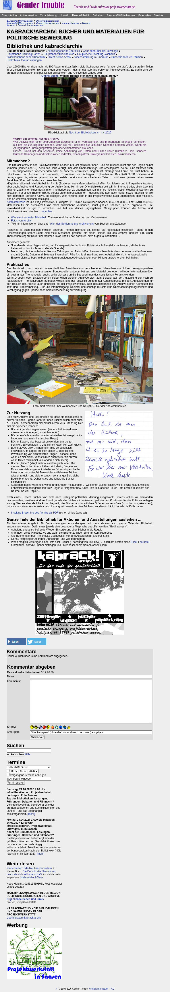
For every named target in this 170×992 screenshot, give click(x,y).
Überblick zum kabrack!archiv (24, 917)
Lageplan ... (48, 211)
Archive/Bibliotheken (47, 20)
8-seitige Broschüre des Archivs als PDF (34, 512)
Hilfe (27, 754)
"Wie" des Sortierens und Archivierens (71, 223)
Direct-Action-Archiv (59, 57)
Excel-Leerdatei (140, 542)
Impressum (102, 989)
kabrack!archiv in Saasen (76, 22)
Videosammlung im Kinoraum (91, 57)
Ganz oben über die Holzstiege (100, 51)
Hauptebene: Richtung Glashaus (96, 54)
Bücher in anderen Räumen (127, 57)
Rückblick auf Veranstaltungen (24, 60)
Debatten (98, 15)
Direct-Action (9, 15)
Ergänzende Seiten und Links (25, 899)
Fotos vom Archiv (21, 220)
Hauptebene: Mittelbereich (59, 54)
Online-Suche (49, 75)
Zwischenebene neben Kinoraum (26, 57)
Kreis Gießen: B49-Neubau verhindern (29, 868)
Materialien (144, 15)
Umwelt (64, 15)
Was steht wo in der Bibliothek (28, 217)
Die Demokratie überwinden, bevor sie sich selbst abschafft (31, 873)
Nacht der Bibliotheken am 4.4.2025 (90, 132)
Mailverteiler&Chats (31, 877)
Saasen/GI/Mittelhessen (120, 15)
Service (158, 15)
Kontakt (93, 989)
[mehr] (31, 814)
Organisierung (48, 15)
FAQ (112, 989)
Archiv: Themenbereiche (31, 24)
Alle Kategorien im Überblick (64, 51)
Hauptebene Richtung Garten (24, 54)
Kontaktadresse (16, 202)
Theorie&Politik (81, 15)
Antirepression (28, 15)
